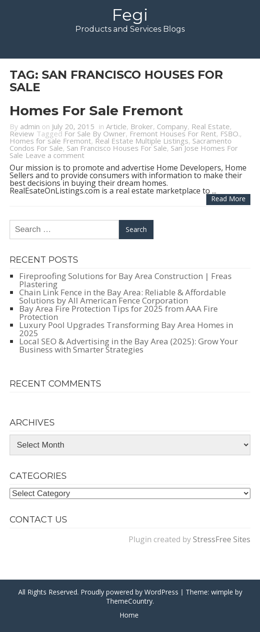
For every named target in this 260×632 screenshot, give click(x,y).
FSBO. (230, 133)
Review (22, 133)
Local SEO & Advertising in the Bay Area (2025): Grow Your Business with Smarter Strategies (128, 345)
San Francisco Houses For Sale (117, 148)
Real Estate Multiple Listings (142, 141)
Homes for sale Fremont (96, 110)
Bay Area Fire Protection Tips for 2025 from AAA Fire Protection (118, 312)
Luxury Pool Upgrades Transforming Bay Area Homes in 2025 (126, 329)
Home (129, 615)
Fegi (130, 15)
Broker (141, 126)
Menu (130, 46)
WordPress (161, 591)
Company (172, 126)
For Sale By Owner (95, 133)
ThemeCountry (129, 601)
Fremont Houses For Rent (173, 133)
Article (116, 126)
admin (30, 126)
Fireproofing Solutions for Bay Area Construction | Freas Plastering (125, 280)
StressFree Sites (221, 539)
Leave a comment (54, 155)
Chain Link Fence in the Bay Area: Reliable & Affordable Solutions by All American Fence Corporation (122, 296)
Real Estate (210, 126)
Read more (228, 198)
